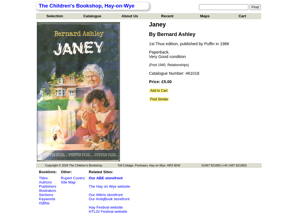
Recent (167, 16)
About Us (130, 16)
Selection (55, 16)
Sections (46, 195)
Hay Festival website (106, 207)
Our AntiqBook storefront (109, 199)
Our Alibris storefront (105, 195)
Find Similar (159, 99)
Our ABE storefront (106, 178)
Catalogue (92, 16)
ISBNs (44, 203)
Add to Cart (158, 91)
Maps (205, 16)
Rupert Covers (73, 178)
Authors (45, 182)
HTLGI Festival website (108, 211)
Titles (43, 178)
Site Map (68, 182)
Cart (242, 16)
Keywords (47, 199)
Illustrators (47, 190)
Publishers (47, 186)
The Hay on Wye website (109, 186)
